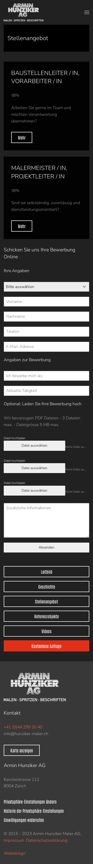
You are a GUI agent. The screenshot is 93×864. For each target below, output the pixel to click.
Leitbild (46, 571)
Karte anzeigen (21, 750)
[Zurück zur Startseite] (24, 12)
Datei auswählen (34, 445)
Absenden (46, 547)
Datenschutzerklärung (46, 840)
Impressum (14, 840)
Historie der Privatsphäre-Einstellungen (34, 810)
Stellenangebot (46, 601)
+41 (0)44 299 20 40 (23, 727)
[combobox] (46, 287)
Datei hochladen (14, 438)
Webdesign (15, 853)
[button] (86, 12)
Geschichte (46, 586)
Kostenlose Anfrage (46, 645)
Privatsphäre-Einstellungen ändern (30, 801)
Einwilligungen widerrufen (24, 819)
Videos (46, 631)
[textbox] (42, 286)
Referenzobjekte (46, 616)
